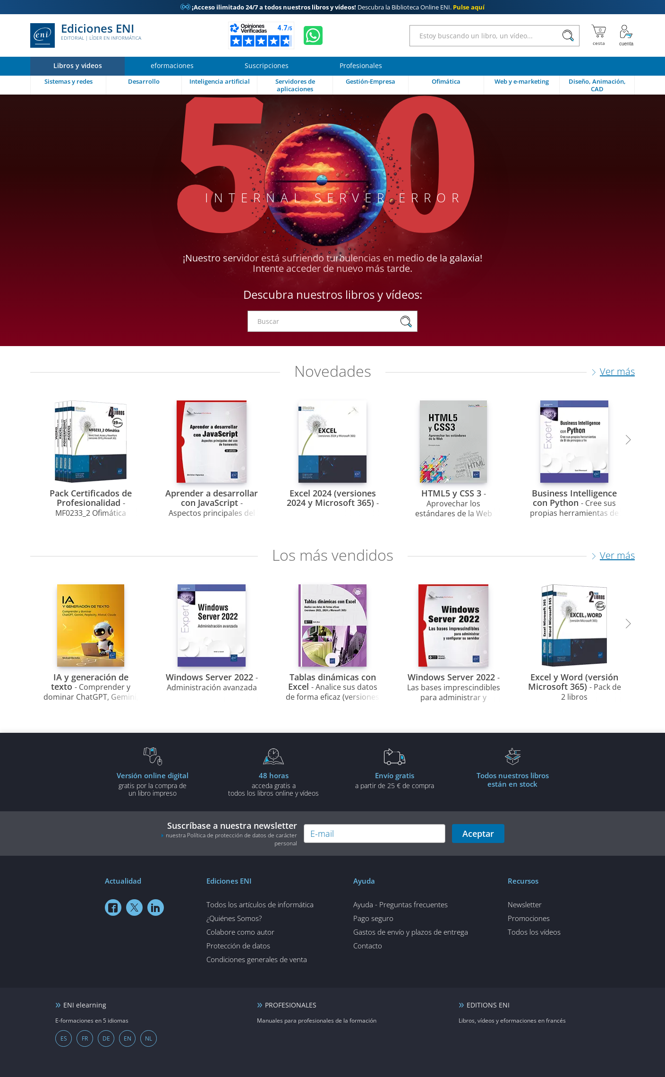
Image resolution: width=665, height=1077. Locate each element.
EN (127, 1038)
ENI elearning (84, 1004)
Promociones (529, 918)
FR (85, 1038)
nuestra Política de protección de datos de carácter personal (231, 839)
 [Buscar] (568, 36)
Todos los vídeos (534, 932)
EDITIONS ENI (488, 1004)
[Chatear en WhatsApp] (313, 35)
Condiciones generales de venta (256, 959)
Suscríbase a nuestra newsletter (229, 833)
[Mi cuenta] (626, 35)
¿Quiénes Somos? (234, 918)
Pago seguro (373, 918)
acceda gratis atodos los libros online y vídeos (273, 784)
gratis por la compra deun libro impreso (152, 784)
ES (63, 1038)
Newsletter (525, 904)
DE (106, 1038)
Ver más (617, 371)
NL (148, 1038)
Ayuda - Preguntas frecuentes (400, 904)
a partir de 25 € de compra (394, 780)
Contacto (367, 945)
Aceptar (478, 833)
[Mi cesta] (598, 35)
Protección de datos (238, 945)
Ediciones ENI (85, 35)
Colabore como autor (240, 932)
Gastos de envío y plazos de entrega (410, 932)
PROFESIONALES (290, 1004)
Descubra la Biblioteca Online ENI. (332, 7)
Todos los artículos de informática (260, 904)
